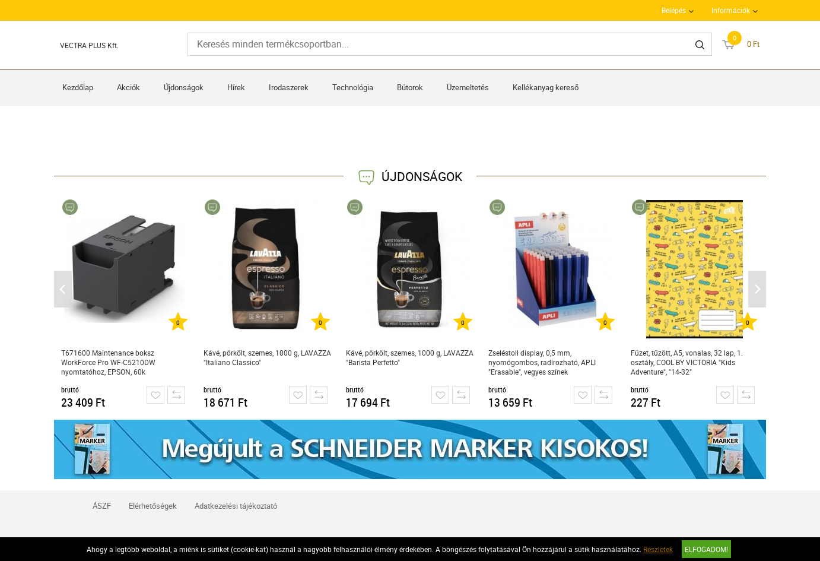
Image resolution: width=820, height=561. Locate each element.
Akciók (128, 87)
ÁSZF (102, 505)
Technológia (352, 87)
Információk (730, 10)
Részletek (658, 549)
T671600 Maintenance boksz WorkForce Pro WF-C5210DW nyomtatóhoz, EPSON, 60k (108, 362)
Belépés (674, 10)
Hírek (236, 87)
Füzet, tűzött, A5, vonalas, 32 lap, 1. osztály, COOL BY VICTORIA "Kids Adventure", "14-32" (687, 362)
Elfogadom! (706, 549)
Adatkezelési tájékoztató (236, 505)
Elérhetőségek (153, 505)
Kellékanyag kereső (546, 87)
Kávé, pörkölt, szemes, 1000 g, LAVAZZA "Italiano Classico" (267, 357)
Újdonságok (184, 87)
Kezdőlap (77, 87)
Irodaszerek (289, 87)
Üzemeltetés (468, 87)
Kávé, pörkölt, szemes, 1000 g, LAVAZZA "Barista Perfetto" (409, 357)
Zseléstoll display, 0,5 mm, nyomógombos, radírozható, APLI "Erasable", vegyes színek (542, 362)
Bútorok (410, 87)
